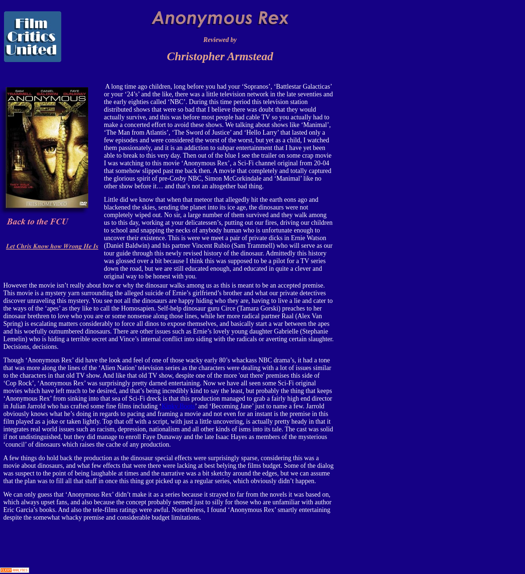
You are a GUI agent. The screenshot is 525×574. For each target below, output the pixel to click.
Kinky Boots (178, 406)
